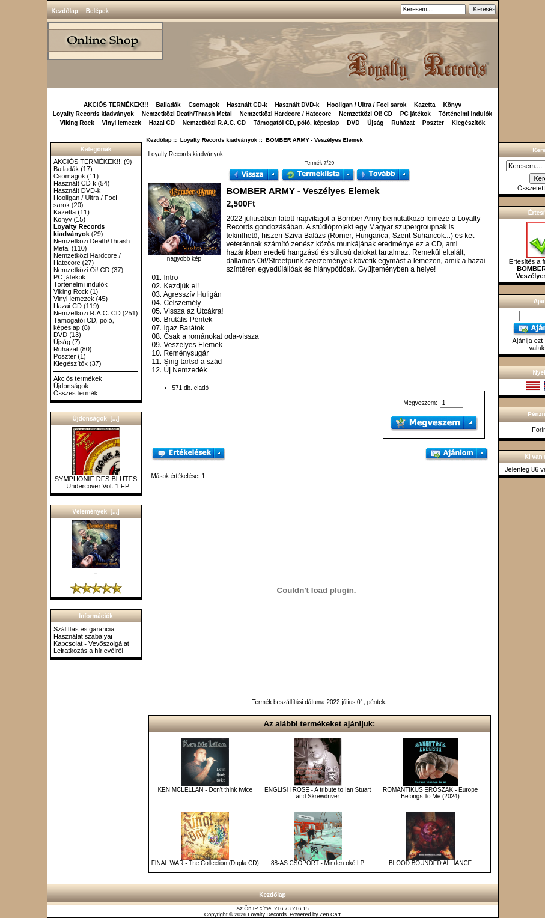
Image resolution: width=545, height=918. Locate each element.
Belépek (97, 11)
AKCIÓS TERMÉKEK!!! (116, 105)
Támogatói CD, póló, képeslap (296, 123)
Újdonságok (70, 385)
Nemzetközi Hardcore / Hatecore (285, 114)
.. (96, 569)
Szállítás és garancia (84, 629)
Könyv (452, 105)
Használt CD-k (247, 105)
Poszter (433, 123)
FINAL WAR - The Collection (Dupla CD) (205, 863)
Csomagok (203, 105)
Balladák (168, 105)
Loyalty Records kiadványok (218, 139)
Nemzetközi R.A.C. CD (214, 123)
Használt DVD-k (297, 105)
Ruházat (403, 123)
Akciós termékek (77, 378)
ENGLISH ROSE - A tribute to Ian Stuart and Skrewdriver (317, 793)
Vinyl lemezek (121, 123)
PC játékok (415, 114)
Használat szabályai (82, 636)
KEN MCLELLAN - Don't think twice (204, 789)
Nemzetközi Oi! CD (365, 114)
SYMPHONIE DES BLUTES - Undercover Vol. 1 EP (96, 479)
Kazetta (425, 105)
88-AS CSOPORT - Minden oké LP (317, 863)
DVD (353, 123)
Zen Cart (330, 914)
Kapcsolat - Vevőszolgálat (91, 643)
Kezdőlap (65, 11)
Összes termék (75, 393)
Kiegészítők (469, 123)
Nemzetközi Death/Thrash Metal (187, 114)
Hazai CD (162, 123)
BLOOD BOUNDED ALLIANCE (430, 863)
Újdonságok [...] (96, 418)
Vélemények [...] (95, 511)
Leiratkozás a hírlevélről (88, 650)
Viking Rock (77, 123)
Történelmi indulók (465, 114)
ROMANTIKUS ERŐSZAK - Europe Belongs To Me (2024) (430, 793)
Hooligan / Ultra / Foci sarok (366, 105)
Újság (375, 123)
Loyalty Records (267, 914)
